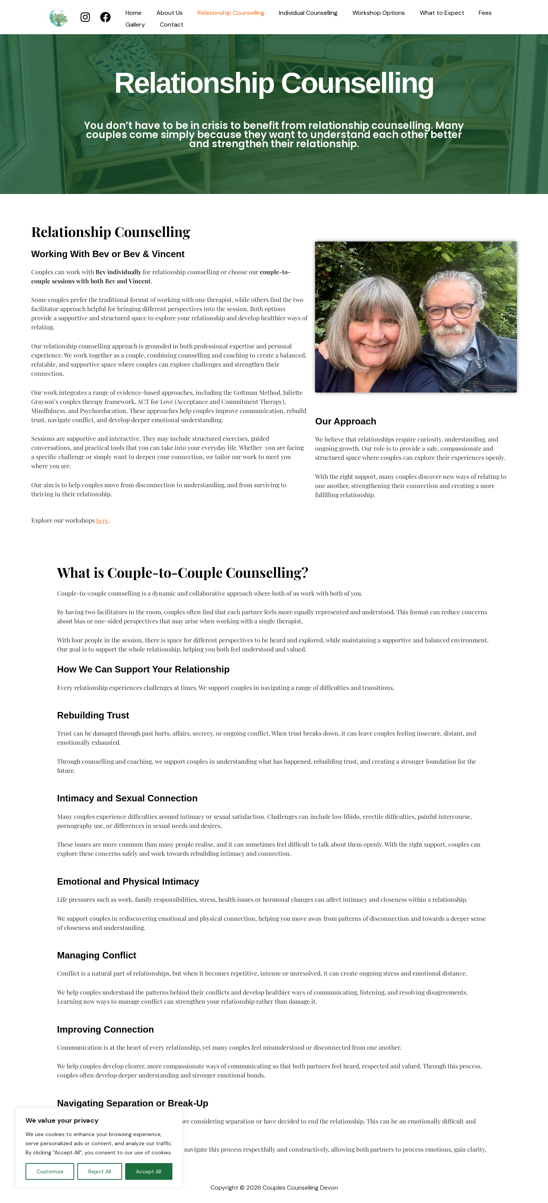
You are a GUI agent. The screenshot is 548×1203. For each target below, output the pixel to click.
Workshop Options (367, 13)
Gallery (134, 25)
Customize (50, 1171)
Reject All (99, 1171)
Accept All (148, 1171)
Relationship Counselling (224, 13)
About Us (166, 13)
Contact (168, 25)
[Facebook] (105, 17)
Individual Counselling (299, 13)
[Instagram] (85, 17)
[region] (99, 1148)
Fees (468, 13)
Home (132, 13)
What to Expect (428, 13)
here (102, 520)
